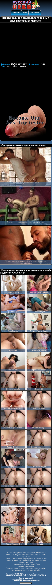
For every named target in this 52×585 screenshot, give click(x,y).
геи (8, 66)
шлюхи (23, 66)
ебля (15, 66)
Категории (16, 12)
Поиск (25, 12)
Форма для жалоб (26, 578)
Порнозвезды (34, 12)
